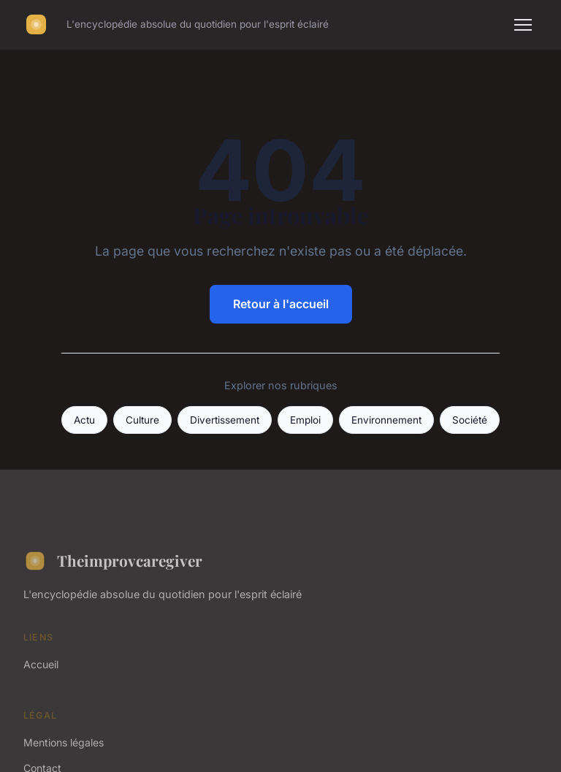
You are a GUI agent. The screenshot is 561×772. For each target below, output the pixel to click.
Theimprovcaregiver (112, 561)
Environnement (386, 420)
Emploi (305, 420)
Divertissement (224, 420)
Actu (84, 420)
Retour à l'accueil (281, 304)
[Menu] (523, 25)
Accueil (40, 664)
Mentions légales (63, 742)
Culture (142, 420)
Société (469, 420)
